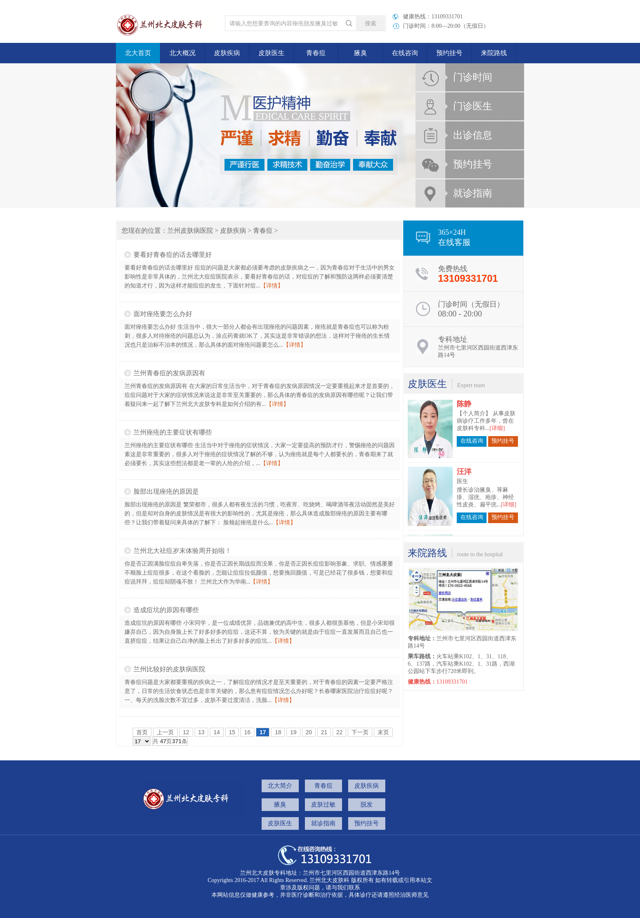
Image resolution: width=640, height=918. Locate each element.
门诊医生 (472, 106)
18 (278, 732)
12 (186, 732)
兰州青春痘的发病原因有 (169, 373)
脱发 (366, 804)
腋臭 (360, 52)
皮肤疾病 (227, 52)
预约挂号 (449, 52)
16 (247, 732)
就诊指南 (472, 193)
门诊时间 (472, 77)
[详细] (497, 418)
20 (309, 732)
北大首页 (138, 52)
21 (324, 732)
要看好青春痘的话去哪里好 (172, 254)
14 (216, 732)
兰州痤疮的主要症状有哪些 (172, 432)
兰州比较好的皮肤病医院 (169, 669)
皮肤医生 (271, 52)
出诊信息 (472, 135)
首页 (142, 732)
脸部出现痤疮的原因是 (166, 491)
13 (201, 732)
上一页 (165, 732)
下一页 (360, 732)
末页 (383, 732)
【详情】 (271, 286)
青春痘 (316, 52)
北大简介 (280, 785)
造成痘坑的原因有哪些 (166, 609)
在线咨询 (405, 52)
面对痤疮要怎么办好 (162, 313)
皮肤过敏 (323, 804)
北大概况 (182, 52)
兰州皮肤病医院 (190, 230)
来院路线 (494, 52)
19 (293, 732)
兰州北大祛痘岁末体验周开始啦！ (182, 550)
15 (232, 732)
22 (339, 732)
